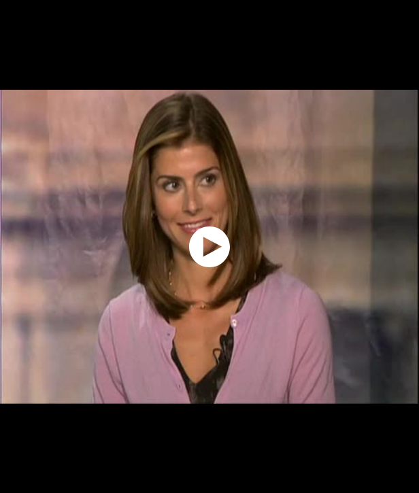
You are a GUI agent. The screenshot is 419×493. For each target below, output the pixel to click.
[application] (209, 246)
